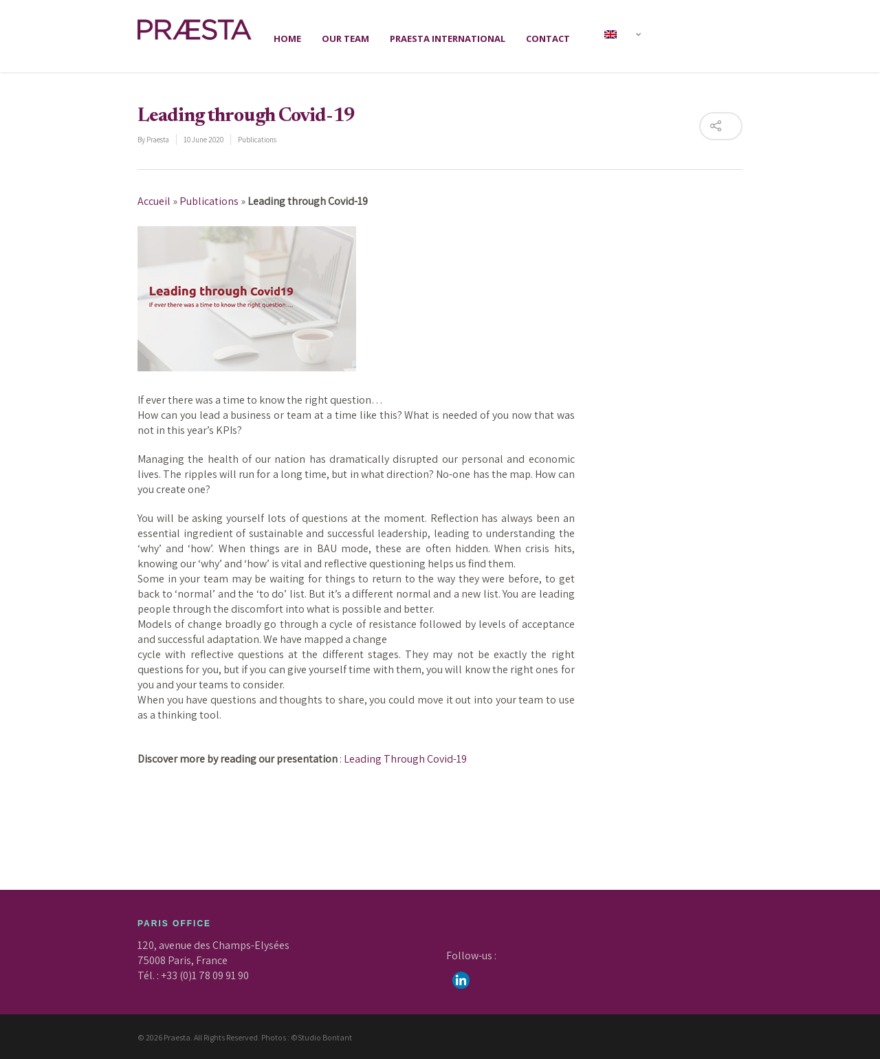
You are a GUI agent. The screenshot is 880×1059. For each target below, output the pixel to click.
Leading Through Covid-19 (405, 759)
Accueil (154, 201)
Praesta (157, 139)
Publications (257, 139)
